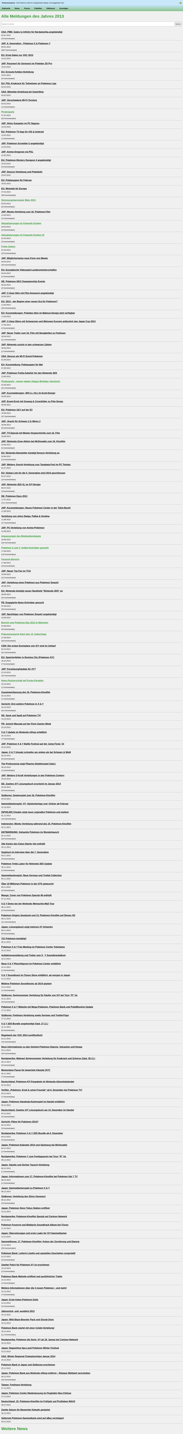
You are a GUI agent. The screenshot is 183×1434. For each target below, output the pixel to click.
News (17, 8)
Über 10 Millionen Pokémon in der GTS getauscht (27, 884)
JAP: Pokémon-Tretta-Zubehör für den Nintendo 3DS (29, 373)
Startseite (6, 8)
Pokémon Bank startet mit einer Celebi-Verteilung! (27, 1328)
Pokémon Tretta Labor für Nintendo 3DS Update (26, 863)
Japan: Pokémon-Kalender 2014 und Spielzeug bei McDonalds (34, 1145)
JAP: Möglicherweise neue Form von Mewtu (24, 258)
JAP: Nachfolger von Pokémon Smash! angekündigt (29, 614)
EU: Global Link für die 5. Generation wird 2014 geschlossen (33, 473)
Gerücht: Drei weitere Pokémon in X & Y (22, 704)
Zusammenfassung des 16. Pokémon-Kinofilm (25, 692)
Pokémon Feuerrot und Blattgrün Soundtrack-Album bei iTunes (34, 1225)
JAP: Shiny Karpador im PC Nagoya (20, 123)
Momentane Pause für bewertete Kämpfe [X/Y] (25, 1070)
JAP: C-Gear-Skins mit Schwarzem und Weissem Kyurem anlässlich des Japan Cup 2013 (48, 321)
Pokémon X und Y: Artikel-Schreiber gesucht (25, 548)
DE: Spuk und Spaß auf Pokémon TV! (21, 715)
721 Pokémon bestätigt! (13, 938)
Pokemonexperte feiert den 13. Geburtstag (23, 634)
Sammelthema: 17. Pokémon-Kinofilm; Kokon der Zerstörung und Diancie (40, 1241)
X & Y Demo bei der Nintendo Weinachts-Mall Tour (27, 903)
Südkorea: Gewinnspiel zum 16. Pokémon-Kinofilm (28, 795)
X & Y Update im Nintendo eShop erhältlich (24, 732)
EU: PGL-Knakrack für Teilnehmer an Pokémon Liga (28, 83)
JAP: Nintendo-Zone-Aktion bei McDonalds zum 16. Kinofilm (33, 441)
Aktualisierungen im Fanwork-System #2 (22, 235)
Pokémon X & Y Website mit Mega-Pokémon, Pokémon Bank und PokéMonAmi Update (47, 1007)
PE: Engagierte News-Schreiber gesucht (22, 602)
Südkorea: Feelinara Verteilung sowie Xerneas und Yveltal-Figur (35, 1015)
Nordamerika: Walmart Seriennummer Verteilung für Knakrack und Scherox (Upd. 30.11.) (48, 1058)
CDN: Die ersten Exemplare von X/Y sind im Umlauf (28, 646)
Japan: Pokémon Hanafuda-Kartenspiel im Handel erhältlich (33, 1101)
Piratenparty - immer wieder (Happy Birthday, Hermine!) (30, 381)
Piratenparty (7, 112)
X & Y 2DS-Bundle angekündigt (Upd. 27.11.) (24, 1023)
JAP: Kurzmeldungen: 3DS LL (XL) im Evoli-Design (28, 393)
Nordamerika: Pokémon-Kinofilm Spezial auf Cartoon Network (34, 1216)
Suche (178, 24)
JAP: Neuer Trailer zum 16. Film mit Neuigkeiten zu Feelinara (33, 333)
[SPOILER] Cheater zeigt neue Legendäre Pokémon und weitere (35, 812)
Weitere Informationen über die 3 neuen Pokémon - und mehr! (34, 1288)
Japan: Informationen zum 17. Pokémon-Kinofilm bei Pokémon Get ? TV (39, 1176)
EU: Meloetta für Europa (14, 188)
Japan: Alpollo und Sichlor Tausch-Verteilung (25, 1165)
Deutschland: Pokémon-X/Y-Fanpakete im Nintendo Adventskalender (37, 1081)
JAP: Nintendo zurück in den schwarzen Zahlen (26, 344)
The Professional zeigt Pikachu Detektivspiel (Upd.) (28, 764)
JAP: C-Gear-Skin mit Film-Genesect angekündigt (27, 293)
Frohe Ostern (8, 246)
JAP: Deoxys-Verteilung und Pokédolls (21, 172)
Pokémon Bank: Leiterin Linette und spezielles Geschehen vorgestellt (38, 1253)
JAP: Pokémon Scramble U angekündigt (22, 143)
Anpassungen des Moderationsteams (21, 536)
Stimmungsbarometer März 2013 (18, 200)
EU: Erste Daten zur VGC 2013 (17, 55)
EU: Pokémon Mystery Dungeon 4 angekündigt (26, 160)
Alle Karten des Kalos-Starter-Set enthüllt (23, 844)
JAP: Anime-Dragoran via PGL (17, 152)
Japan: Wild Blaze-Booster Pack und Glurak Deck (27, 1319)
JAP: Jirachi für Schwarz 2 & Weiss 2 (21, 421)
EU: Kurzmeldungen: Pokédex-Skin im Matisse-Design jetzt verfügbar (38, 313)
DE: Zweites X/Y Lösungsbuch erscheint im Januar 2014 (31, 784)
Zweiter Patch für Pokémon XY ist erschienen (25, 1265)
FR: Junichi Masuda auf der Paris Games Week (26, 724)
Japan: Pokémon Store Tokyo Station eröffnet (25, 1208)
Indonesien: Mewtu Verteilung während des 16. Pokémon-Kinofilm (36, 824)
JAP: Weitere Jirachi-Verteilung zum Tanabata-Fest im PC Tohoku (36, 464)
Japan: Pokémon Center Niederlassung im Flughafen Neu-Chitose (36, 1393)
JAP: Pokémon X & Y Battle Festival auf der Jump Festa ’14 (32, 744)
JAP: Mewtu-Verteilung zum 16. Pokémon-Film (25, 212)
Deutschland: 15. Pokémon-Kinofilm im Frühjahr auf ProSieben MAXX (38, 1401)
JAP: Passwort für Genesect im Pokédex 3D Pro (26, 63)
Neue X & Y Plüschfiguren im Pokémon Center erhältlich (31, 963)
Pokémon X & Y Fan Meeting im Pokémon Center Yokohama (33, 947)
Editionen (51, 8)
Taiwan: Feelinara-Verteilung (16, 1385)
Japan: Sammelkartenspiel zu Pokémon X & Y (25, 1188)
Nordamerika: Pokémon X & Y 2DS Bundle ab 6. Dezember (32, 1133)
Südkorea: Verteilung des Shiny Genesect (23, 1196)
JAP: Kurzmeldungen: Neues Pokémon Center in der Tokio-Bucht (36, 508)
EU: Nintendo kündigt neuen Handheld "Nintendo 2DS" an (32, 591)
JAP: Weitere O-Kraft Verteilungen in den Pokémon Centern (32, 775)
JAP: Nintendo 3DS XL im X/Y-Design (21, 484)
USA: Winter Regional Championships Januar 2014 (28, 1356)
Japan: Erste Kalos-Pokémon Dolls (19, 1299)
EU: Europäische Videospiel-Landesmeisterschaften (29, 270)
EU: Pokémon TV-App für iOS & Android (22, 132)
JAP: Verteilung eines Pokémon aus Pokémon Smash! (30, 582)
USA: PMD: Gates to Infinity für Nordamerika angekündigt (31, 32)
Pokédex (38, 8)
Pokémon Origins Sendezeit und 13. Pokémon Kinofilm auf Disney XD (38, 915)
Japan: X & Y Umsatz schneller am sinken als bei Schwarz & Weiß (36, 752)
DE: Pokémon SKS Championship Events (23, 281)
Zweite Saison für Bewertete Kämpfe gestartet (25, 1410)
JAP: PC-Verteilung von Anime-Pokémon (22, 527)
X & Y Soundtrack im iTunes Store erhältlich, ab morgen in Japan (35, 975)
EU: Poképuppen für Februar (16, 180)
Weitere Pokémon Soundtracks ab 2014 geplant (26, 983)
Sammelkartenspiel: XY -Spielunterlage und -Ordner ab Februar (34, 803)
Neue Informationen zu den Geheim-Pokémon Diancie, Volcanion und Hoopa (41, 1047)
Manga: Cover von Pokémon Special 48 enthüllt (26, 895)
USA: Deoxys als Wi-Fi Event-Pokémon (22, 356)
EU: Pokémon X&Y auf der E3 (16, 410)
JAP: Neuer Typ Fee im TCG (16, 571)
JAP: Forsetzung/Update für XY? (18, 669)
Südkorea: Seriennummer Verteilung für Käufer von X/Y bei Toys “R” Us (39, 995)
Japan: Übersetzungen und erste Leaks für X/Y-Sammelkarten (34, 1233)
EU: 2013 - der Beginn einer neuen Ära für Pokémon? (29, 301)
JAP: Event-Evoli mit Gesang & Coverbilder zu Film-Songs (32, 401)
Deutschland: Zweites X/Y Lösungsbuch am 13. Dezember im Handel (37, 1110)
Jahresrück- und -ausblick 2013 (18, 1311)
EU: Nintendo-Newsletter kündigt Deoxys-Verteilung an (30, 453)
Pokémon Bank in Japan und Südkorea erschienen (28, 1364)
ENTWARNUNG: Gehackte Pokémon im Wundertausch (30, 832)
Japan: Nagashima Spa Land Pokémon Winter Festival (30, 1348)
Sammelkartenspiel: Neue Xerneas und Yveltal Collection (31, 875)
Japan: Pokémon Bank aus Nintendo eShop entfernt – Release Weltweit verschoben (45, 1373)
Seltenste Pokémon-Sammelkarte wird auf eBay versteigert (32, 1418)
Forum (27, 8)
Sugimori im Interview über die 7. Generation (25, 852)
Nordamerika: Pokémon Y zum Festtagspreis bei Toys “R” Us (33, 1156)
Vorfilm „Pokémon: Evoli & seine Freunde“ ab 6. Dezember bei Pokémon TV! (41, 1090)
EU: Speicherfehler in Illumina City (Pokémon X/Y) (27, 657)
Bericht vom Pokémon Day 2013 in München (24, 622)
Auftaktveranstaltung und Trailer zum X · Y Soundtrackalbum (33, 955)
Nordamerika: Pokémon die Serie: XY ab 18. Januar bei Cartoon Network (39, 1339)
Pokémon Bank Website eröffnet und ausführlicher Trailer (31, 1276)
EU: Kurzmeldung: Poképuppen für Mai (22, 364)
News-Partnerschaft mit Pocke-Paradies (22, 680)
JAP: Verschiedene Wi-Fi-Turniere (19, 100)
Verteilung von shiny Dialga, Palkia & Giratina (25, 516)
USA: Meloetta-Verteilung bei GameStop (22, 92)
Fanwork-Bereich (10, 559)
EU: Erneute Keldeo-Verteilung (17, 72)
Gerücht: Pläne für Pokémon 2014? (19, 1121)
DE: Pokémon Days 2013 (14, 496)
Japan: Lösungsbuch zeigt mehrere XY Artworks (27, 927)
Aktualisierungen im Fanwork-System (21, 223)
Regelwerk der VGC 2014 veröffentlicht (21, 1035)
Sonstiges (63, 8)
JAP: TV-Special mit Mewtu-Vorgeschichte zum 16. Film (30, 433)
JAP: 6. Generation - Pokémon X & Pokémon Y (25, 43)
